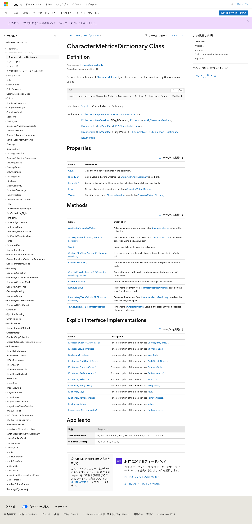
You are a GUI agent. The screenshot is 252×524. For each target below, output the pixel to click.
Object (84, 106)
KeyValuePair (102, 114)
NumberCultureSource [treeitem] (17, 484)
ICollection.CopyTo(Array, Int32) (84, 342)
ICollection (87, 114)
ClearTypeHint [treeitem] (13, 75)
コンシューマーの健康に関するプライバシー (104, 514)
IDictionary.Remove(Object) (81, 397)
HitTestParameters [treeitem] (15, 360)
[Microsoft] (6, 4)
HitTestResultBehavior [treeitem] (17, 369)
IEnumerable (88, 126)
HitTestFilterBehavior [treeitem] (16, 351)
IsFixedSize (153, 379)
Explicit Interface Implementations (211, 54)
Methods (198, 49)
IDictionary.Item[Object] (80, 385)
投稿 (56, 514)
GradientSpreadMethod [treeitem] (18, 327)
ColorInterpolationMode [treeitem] (18, 93)
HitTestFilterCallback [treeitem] (16, 355)
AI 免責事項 (10, 514)
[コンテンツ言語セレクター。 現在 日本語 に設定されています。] (10, 506)
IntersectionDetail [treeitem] (15, 424)
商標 (148, 514)
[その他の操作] (182, 35)
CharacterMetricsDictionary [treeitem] (23, 57)
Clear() (71, 246)
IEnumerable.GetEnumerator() (82, 409)
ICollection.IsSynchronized (81, 348)
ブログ (44, 514)
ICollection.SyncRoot (78, 354)
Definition (199, 41)
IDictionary (136, 120)
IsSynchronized (155, 348)
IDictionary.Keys (76, 391)
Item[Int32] (73, 182)
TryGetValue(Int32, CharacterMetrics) (86, 306)
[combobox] (31, 42)
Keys (70, 189)
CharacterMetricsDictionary (134, 176)
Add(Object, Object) (157, 360)
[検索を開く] (232, 4)
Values (71, 195)
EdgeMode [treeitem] (11, 180)
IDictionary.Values (77, 403)
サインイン (242, 4)
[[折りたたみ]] (55, 36)
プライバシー (69, 514)
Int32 (114, 114)
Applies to (199, 58)
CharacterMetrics (106, 77)
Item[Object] (154, 385)
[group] (126, 96)
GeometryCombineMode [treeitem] (18, 282)
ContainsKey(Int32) (77, 262)
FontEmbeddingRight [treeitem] (16, 213)
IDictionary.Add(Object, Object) (83, 360)
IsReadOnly (73, 176)
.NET (78, 35)
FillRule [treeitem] (9, 204)
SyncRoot (152, 354)
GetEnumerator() (76, 281)
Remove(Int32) (75, 287)
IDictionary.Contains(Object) (82, 367)
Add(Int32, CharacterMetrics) (82, 227)
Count (71, 170)
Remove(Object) (155, 397)
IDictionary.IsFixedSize (79, 379)
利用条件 (138, 514)
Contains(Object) (156, 367)
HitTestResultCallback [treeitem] (16, 373)
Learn (69, 35)
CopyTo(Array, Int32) (158, 342)
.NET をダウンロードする (233, 13)
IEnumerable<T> (141, 131)
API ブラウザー (91, 35)
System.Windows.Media (91, 64)
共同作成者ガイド (81, 481)
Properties (199, 45)
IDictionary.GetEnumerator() (82, 373)
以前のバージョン (28, 514)
